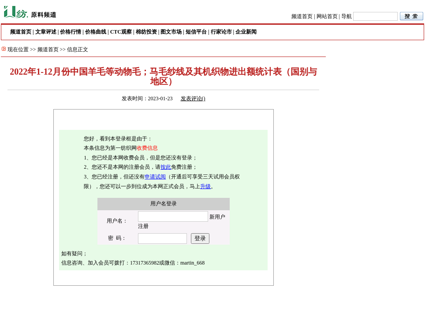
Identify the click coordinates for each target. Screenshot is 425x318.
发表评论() (193, 98)
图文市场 (171, 32)
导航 (346, 16)
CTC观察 (121, 32)
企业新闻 (246, 32)
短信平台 (196, 32)
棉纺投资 (146, 32)
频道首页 (302, 16)
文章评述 (45, 32)
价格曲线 (95, 32)
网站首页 (327, 16)
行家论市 (221, 32)
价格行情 (70, 32)
